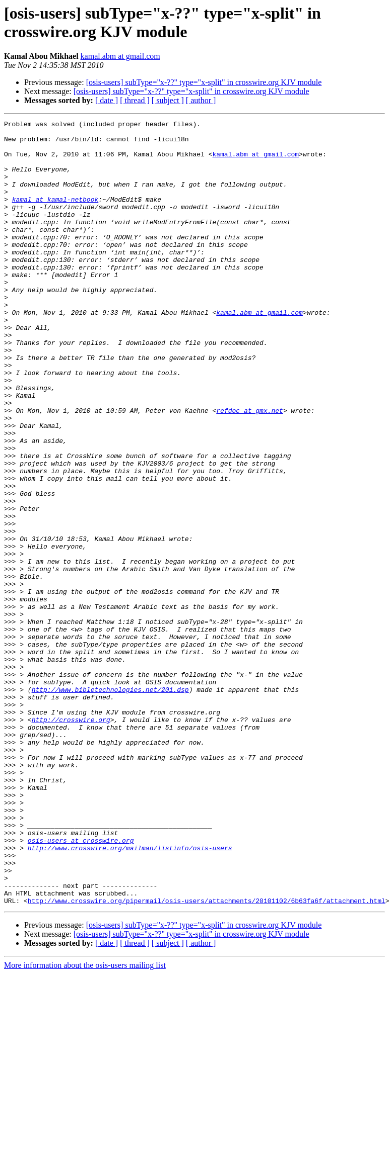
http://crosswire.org (71, 840)
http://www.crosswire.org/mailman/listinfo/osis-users (130, 994)
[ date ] (106, 100)
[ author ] (201, 100)
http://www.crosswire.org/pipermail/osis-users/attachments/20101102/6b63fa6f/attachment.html (206, 1057)
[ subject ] (168, 100)
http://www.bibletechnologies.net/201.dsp (110, 804)
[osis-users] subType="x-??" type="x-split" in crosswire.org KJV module (204, 82)
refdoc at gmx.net (249, 469)
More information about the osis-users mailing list (85, 1122)
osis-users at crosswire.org (81, 985)
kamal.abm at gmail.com (120, 56)
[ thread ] (135, 100)
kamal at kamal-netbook (55, 215)
